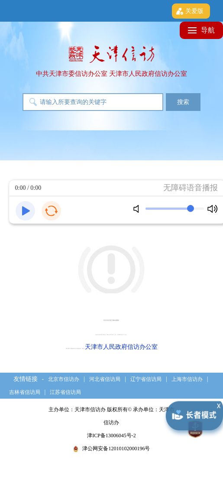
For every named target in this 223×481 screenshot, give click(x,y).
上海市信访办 (187, 379)
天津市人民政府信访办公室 (121, 347)
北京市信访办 (63, 379)
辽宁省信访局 (146, 379)
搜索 (183, 102)
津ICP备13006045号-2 (111, 435)
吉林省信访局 (24, 392)
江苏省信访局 (65, 392)
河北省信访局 (104, 379)
